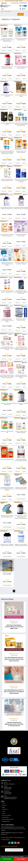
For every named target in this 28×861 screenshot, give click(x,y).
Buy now (10, 50)
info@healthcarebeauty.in (10, 798)
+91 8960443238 (7, 787)
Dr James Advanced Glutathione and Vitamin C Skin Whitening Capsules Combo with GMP (7, 152)
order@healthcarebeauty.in (10, 797)
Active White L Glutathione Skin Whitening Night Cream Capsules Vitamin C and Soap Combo (7, 376)
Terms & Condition (6, 815)
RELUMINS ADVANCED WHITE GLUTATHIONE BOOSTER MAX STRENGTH (7, 489)
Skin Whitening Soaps (11, 828)
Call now (21, 859)
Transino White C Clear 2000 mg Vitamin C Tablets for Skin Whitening (21, 180)
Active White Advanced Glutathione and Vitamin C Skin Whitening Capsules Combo (21, 348)
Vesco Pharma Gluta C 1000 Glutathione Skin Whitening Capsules (7, 264)
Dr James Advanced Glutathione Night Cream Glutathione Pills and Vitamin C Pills (21, 124)
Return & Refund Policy (7, 819)
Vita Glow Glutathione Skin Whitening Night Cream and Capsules (21, 376)
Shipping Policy (6, 821)
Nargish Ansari (14, 621)
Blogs (3, 807)
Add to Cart (3, 50)
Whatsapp (7, 859)
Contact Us (4, 809)
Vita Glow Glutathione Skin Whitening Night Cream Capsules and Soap (7, 348)
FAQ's (3, 811)
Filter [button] (21, 14)
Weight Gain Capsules (17, 832)
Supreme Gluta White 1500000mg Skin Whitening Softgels (7, 320)
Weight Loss (4, 834)
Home (2, 11)
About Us (4, 805)
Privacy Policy (5, 817)
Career (3, 813)
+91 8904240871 (7, 788)
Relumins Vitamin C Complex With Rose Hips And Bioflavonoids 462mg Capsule (21, 517)
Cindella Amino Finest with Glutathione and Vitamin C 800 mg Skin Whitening (7, 40)
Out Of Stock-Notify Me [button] (21, 498)
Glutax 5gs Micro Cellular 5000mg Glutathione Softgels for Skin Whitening (21, 292)
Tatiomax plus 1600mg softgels (7, 459)
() (23, 9)
